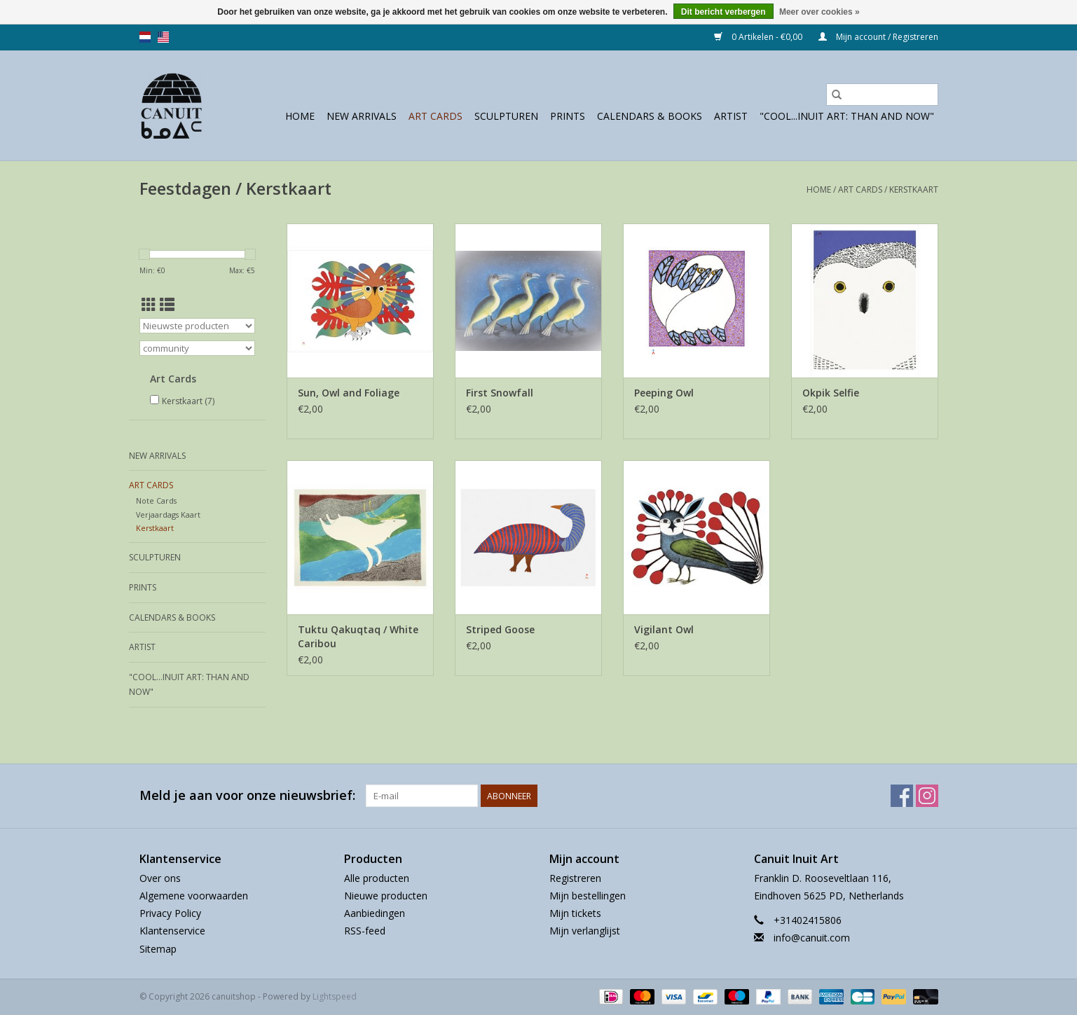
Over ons (160, 878)
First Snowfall (499, 392)
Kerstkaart (913, 189)
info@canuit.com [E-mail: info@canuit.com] (812, 937)
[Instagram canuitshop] (927, 796)
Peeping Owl (664, 392)
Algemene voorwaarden (193, 895)
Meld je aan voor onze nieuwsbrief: (247, 795)
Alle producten (376, 878)
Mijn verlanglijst (584, 930)
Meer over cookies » (819, 12)
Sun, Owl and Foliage (348, 392)
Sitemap (158, 948)
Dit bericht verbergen (723, 12)
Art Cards (435, 116)
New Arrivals (362, 116)
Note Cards (156, 500)
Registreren (575, 878)
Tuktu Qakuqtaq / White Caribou (358, 636)
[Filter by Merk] (197, 348)
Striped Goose (500, 629)
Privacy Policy (170, 913)
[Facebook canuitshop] (902, 796)
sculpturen (506, 116)
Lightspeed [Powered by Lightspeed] (335, 996)
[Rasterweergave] (149, 305)
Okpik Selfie (830, 392)
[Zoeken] (882, 94)
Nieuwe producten (385, 895)
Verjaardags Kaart (168, 514)
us (163, 37)
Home (300, 116)
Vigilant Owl (664, 629)
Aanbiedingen (374, 913)
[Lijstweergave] (167, 305)
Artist (731, 116)
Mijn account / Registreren (878, 37)
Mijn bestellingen (587, 895)
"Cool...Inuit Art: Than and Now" (847, 116)
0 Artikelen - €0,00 (759, 37)
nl (145, 37)
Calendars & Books (649, 116)
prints (567, 116)
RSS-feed (364, 930)
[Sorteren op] (197, 325)
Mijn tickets (575, 913)
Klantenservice (172, 930)
